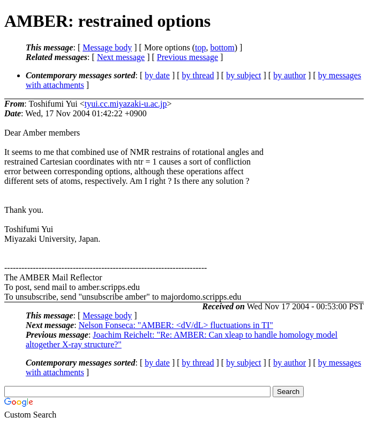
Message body (107, 47)
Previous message (187, 57)
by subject (243, 75)
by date (157, 75)
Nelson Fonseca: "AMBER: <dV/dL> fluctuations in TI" (176, 325)
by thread (198, 75)
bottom (222, 47)
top (200, 47)
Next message (121, 57)
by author (289, 75)
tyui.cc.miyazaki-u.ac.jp (126, 103)
